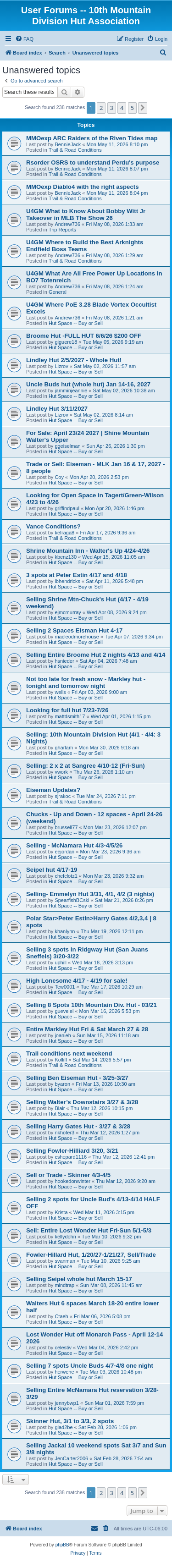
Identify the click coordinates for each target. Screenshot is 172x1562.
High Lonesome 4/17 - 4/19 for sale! (77, 980)
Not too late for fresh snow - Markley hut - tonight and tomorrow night (85, 682)
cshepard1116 (71, 1157)
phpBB (62, 1544)
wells (60, 692)
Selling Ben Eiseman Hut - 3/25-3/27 (77, 1077)
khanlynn (65, 931)
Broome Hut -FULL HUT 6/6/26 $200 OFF (83, 335)
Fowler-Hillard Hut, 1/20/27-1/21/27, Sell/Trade (91, 1254)
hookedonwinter (72, 1181)
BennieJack (68, 144)
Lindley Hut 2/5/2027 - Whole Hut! (74, 360)
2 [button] (101, 108)
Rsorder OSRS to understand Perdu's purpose (92, 162)
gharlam (64, 747)
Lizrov (61, 366)
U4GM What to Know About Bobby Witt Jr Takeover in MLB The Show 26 (85, 214)
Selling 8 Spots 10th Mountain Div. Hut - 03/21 (91, 1004)
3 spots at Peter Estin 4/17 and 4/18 (76, 575)
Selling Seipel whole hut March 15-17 (79, 1279)
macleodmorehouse (77, 636)
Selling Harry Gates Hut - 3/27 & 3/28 (78, 1126)
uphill (61, 962)
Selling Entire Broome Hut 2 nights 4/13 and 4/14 (95, 654)
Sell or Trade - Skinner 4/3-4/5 (68, 1175)
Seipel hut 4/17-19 (51, 869)
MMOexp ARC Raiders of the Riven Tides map (92, 138)
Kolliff (61, 1059)
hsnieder (64, 661)
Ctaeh (61, 1316)
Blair (60, 1108)
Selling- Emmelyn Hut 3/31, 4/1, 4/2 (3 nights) (90, 894)
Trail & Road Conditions (75, 150)
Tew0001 (65, 987)
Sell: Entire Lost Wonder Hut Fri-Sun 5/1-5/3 (88, 1230)
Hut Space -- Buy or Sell (76, 323)
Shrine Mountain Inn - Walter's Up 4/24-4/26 (88, 550)
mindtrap (64, 1285)
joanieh (63, 1035)
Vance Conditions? (53, 526)
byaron (62, 1084)
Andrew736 (67, 224)
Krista (61, 1212)
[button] (142, 107)
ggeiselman (67, 446)
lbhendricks (67, 581)
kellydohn (65, 1236)
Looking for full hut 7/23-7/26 (67, 710)
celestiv (63, 1347)
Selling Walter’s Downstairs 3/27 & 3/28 (82, 1102)
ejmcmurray (68, 612)
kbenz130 (66, 557)
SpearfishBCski (72, 900)
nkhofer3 (64, 1132)
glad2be (63, 1427)
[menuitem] (24, 38)
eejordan (64, 851)
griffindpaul (67, 508)
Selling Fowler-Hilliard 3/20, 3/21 (72, 1150)
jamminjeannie (71, 390)
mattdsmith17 (70, 716)
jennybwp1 (67, 1403)
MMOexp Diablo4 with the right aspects (82, 186)
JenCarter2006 (71, 1458)
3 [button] (111, 108)
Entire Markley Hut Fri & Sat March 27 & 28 (87, 1029)
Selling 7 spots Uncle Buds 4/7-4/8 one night (89, 1365)
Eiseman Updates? (53, 789)
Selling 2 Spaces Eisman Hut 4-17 (74, 630)
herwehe (64, 1372)
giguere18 (66, 342)
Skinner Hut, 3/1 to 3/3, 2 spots (70, 1421)
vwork (61, 772)
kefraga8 (64, 532)
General (58, 292)
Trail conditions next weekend (69, 1053)
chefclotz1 (66, 876)
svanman (65, 1261)
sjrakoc (63, 796)
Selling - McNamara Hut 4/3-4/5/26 (74, 845)
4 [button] (121, 108)
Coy (59, 477)
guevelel (64, 1011)
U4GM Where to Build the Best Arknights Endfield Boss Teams (84, 246)
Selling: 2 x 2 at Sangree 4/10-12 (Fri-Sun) (85, 765)
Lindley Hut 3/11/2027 (57, 408)
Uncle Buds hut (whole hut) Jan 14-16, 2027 (88, 384)
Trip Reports (62, 229)
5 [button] (132, 108)
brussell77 (66, 827)
